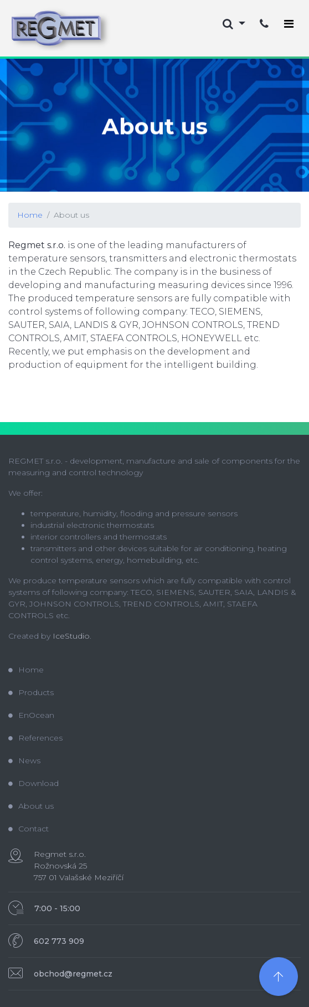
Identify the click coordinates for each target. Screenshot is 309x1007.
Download (33, 783)
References (35, 738)
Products (31, 692)
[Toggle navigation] (289, 24)
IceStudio (71, 636)
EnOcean (31, 715)
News (24, 760)
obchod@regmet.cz (73, 974)
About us (71, 215)
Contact (28, 829)
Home (30, 215)
